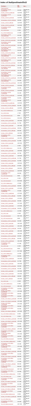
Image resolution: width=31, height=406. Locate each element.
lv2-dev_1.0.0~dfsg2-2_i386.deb (8, 389)
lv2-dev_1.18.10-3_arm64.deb (7, 25)
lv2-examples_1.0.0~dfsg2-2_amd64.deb (7, 402)
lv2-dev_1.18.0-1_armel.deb (7, 223)
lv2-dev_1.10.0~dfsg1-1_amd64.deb (6, 366)
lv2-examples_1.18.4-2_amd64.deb (5, 136)
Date (24, 6)
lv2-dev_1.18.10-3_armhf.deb (7, 17)
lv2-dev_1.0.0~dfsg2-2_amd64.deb (8, 396)
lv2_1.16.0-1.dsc (4, 281)
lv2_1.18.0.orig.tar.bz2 (6, 251)
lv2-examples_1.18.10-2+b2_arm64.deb (6, 35)
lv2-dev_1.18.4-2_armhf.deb (7, 125)
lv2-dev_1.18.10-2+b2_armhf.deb (8, 45)
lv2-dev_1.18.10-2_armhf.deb (7, 90)
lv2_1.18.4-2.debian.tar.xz (6, 148)
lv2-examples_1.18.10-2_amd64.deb (6, 100)
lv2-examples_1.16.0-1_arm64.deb (8, 268)
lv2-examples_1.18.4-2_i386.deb (8, 130)
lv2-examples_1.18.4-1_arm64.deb (8, 158)
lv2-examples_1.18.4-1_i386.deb (8, 165)
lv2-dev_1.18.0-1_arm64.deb (7, 225)
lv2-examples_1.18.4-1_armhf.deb (8, 153)
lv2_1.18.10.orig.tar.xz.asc (6, 115)
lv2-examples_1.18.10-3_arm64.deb (6, 28)
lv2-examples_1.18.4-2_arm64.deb (8, 123)
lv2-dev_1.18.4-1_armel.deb (7, 163)
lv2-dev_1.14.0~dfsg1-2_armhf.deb (8, 298)
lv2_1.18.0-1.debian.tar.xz (6, 253)
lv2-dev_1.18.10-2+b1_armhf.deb (8, 62)
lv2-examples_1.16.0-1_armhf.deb (8, 261)
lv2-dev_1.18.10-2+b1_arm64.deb (8, 82)
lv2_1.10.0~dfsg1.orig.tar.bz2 (7, 369)
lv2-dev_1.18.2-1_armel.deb (7, 203)
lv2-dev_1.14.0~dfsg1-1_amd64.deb (6, 346)
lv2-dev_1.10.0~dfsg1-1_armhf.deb (8, 356)
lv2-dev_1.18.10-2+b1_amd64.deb (8, 77)
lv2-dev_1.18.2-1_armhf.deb (7, 188)
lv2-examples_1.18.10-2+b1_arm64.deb (6, 80)
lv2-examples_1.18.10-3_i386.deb (8, 20)
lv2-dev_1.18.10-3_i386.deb (7, 22)
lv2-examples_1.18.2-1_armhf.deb (8, 185)
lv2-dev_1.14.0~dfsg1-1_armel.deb (8, 321)
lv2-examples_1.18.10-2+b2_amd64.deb (6, 55)
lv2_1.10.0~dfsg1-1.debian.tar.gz (8, 374)
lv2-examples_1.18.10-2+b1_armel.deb (6, 73)
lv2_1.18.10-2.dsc (5, 113)
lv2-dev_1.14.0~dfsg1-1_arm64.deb (6, 334)
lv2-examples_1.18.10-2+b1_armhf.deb (6, 60)
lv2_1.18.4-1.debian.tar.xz (6, 183)
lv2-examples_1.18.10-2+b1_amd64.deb (6, 75)
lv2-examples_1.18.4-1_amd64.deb (5, 173)
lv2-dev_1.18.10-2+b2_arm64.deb (8, 37)
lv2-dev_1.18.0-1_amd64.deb (7, 241)
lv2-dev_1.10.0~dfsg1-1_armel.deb (8, 351)
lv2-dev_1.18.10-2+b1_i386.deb (8, 65)
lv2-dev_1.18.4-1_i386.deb (7, 168)
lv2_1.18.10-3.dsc (5, 30)
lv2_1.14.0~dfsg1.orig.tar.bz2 (7, 338)
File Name (3, 6)
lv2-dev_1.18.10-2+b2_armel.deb (8, 40)
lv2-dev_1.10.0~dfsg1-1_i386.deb (8, 363)
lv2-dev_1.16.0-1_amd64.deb (7, 258)
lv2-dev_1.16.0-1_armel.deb (7, 271)
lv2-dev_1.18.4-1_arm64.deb (7, 155)
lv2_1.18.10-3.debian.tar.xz (7, 32)
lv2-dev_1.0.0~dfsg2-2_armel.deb (8, 381)
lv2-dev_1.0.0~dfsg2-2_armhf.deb (8, 386)
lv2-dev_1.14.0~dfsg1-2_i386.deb (8, 311)
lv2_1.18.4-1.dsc (4, 178)
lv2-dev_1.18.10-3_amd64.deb (7, 12)
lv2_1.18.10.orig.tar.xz (6, 118)
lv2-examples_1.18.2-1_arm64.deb (8, 208)
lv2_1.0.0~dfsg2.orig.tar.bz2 (7, 404)
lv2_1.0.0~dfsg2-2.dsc (6, 399)
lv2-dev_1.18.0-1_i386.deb (7, 233)
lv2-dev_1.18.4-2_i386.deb (7, 133)
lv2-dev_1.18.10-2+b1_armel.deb (8, 70)
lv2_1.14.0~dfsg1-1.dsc (6, 348)
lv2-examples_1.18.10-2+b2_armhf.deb (6, 48)
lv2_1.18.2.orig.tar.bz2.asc (6, 218)
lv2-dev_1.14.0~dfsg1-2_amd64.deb (6, 291)
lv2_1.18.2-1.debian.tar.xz (6, 210)
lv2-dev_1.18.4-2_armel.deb (7, 143)
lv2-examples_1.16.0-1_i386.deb (8, 276)
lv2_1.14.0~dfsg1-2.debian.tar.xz (8, 313)
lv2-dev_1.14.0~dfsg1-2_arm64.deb (6, 304)
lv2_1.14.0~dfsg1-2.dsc (6, 316)
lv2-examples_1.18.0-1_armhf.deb (8, 236)
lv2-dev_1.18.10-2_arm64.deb (7, 95)
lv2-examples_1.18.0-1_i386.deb (8, 238)
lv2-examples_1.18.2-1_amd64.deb (5, 191)
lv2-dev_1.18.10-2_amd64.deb (7, 103)
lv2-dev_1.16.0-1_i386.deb (7, 278)
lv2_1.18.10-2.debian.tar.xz (7, 110)
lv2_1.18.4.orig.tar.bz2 (6, 180)
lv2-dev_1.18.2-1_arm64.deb (7, 205)
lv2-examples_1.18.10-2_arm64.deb (6, 93)
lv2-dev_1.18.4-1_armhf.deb (7, 150)
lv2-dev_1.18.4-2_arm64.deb (7, 120)
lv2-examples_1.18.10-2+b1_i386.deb (6, 68)
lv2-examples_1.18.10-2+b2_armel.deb (6, 43)
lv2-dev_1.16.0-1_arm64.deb (7, 273)
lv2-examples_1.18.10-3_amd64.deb (6, 10)
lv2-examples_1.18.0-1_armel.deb (8, 220)
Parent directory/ (4, 8)
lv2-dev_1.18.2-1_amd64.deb (7, 193)
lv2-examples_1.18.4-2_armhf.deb (8, 128)
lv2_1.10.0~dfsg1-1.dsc (6, 376)
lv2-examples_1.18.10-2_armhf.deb (6, 98)
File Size (18, 6)
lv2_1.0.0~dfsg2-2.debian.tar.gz (8, 394)
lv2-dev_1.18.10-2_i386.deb (7, 108)
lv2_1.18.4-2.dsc (4, 145)
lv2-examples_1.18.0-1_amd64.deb (5, 243)
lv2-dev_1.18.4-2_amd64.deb (7, 138)
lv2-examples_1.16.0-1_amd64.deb (5, 256)
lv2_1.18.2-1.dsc (4, 213)
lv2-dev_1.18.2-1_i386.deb (7, 198)
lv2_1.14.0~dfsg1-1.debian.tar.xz (8, 341)
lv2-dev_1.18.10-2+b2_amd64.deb (8, 57)
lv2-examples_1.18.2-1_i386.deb (8, 195)
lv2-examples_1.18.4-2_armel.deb (8, 140)
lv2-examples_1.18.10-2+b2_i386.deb (6, 50)
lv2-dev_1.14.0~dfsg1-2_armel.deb (8, 301)
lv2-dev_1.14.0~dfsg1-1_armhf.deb (8, 318)
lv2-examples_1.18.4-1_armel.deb (8, 160)
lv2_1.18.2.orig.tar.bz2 (6, 215)
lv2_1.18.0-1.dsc (4, 246)
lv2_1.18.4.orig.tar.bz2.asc (6, 175)
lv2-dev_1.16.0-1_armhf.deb (7, 263)
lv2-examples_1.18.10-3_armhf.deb (6, 15)
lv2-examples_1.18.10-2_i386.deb (8, 105)
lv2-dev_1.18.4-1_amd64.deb (7, 170)
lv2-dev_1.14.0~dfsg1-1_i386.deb (8, 328)
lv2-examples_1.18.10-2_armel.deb (6, 88)
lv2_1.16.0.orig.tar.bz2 (6, 286)
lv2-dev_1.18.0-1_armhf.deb (7, 230)
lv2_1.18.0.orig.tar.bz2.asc (6, 248)
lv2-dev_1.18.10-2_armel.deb (7, 85)
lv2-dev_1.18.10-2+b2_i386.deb (8, 52)
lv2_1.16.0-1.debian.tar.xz (6, 283)
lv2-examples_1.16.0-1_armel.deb (8, 266)
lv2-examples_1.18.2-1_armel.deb (8, 200)
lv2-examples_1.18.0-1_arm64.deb (8, 228)
